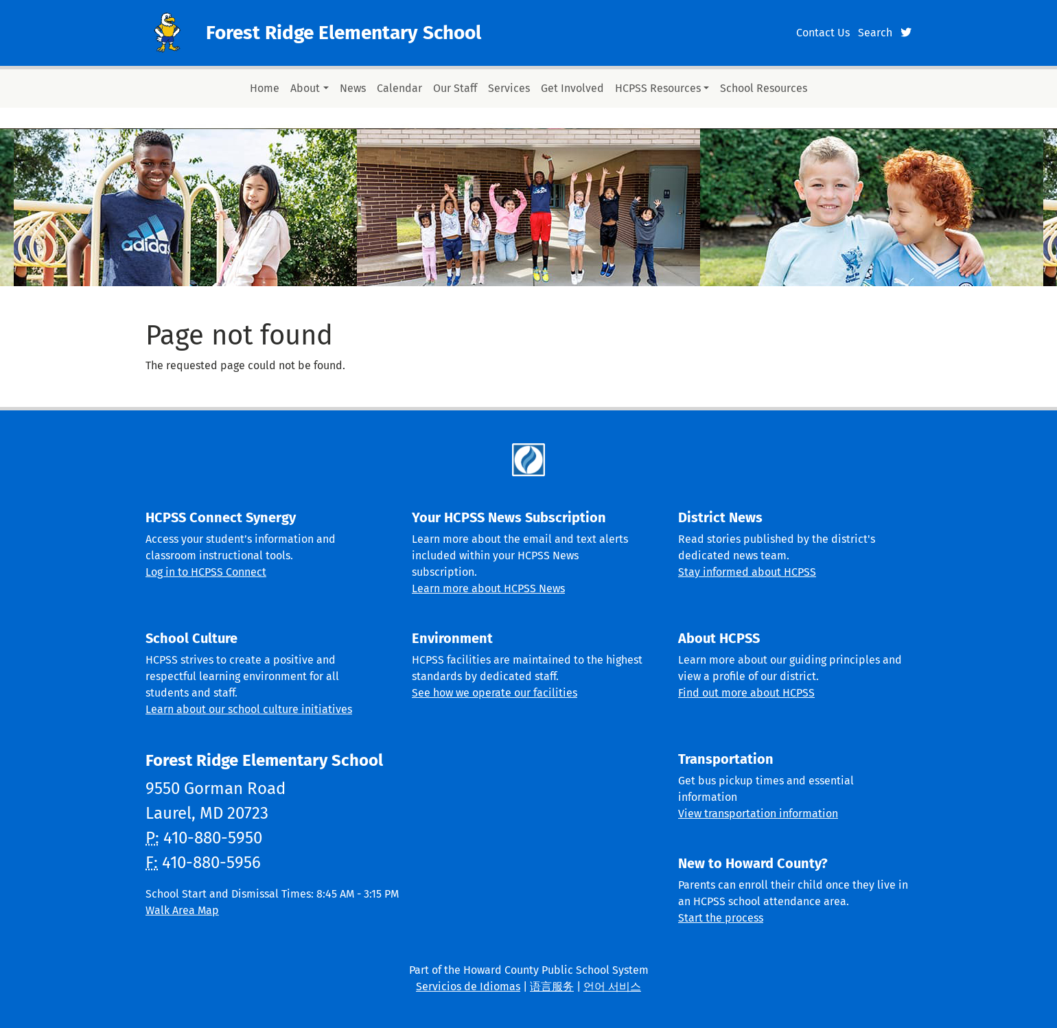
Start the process (720, 917)
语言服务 (552, 986)
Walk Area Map (182, 910)
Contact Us (823, 32)
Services (509, 88)
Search (875, 32)
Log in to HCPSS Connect (206, 572)
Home (264, 88)
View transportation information (758, 813)
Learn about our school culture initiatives (249, 709)
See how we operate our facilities (494, 692)
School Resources (763, 88)
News (353, 88)
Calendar (399, 88)
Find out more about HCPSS (746, 692)
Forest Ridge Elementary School (343, 32)
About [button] (305, 88)
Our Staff (455, 88)
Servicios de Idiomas (468, 986)
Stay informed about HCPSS (747, 572)
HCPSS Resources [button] (658, 88)
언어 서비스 (612, 986)
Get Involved (572, 88)
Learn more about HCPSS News (488, 588)
